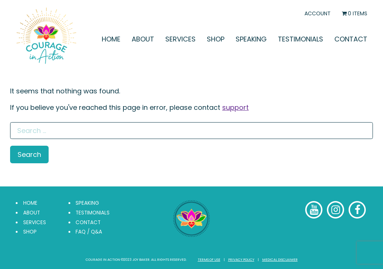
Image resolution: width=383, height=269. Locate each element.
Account (317, 13)
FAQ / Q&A (89, 231)
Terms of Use (209, 259)
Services (180, 39)
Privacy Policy (241, 259)
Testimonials (300, 39)
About (143, 39)
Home (111, 39)
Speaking (251, 39)
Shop (215, 39)
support (235, 107)
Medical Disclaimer (280, 259)
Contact (350, 39)
